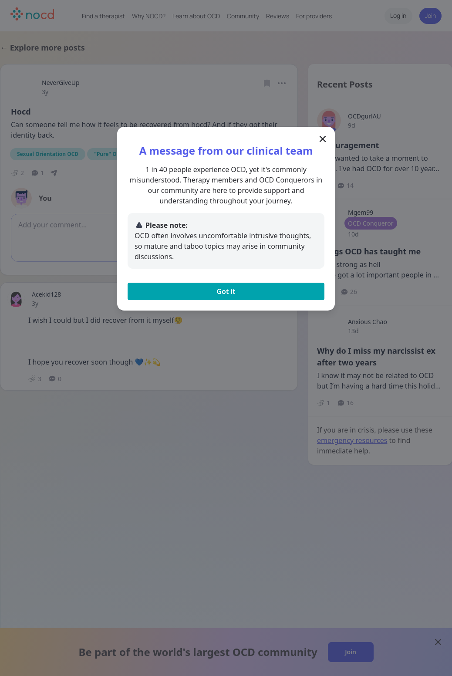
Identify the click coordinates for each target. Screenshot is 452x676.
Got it (225, 291)
